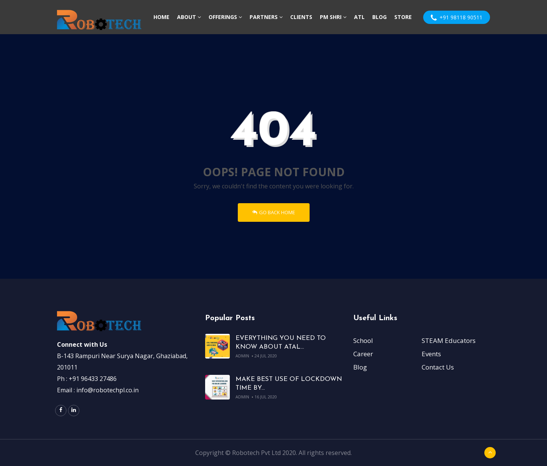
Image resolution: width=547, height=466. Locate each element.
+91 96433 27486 (93, 378)
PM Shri (333, 17)
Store (403, 17)
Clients (301, 17)
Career (363, 353)
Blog (379, 17)
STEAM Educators (449, 340)
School (363, 340)
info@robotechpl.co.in (107, 390)
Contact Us (438, 367)
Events (431, 353)
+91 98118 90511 (456, 18)
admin (242, 356)
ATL (359, 17)
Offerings (225, 17)
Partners (266, 17)
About (189, 17)
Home (161, 17)
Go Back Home (273, 212)
